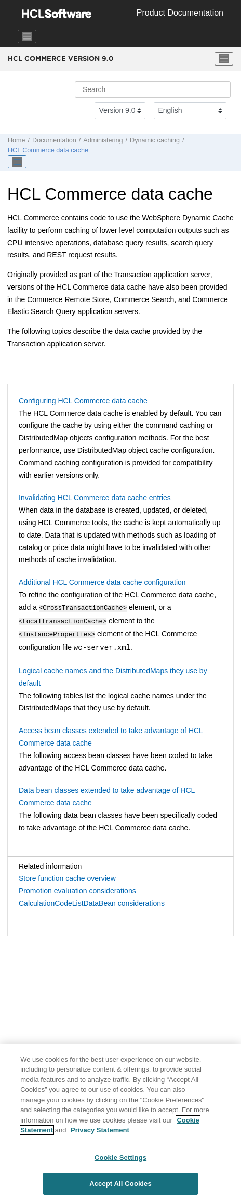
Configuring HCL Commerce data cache (83, 401)
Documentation (54, 140)
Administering (103, 140)
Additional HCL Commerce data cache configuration (102, 582)
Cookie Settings (120, 1165)
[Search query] (153, 89)
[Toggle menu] (224, 59)
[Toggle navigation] (27, 36)
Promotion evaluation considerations (77, 887)
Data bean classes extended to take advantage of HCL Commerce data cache (107, 793)
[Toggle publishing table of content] (17, 162)
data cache (48, 150)
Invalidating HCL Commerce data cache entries (95, 497)
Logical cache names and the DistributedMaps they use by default (113, 673)
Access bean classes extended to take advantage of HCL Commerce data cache (111, 733)
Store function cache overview (67, 875)
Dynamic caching (155, 140)
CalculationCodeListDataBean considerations (92, 900)
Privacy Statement (100, 1137)
